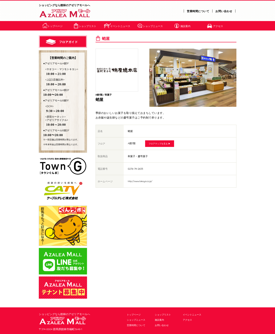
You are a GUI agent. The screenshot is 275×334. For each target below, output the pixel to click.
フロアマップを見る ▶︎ (159, 143)
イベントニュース (120, 26)
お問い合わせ (223, 11)
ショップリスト (87, 26)
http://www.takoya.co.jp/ (140, 181)
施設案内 (185, 26)
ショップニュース (153, 26)
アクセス (218, 26)
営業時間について (198, 11)
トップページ (55, 26)
